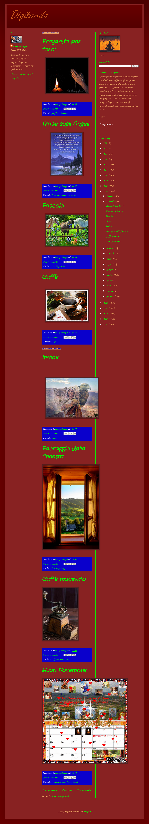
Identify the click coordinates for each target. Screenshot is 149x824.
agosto (110, 258)
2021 (106, 170)
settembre (111, 253)
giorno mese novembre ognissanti (64, 782)
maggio (110, 275)
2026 (106, 143)
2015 (106, 308)
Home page (67, 790)
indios (53, 438)
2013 (106, 319)
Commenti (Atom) (60, 796)
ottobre (110, 248)
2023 (106, 159)
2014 (106, 313)
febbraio (110, 291)
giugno (110, 269)
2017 (106, 191)
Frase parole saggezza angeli (63, 195)
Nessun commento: (51, 109)
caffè (53, 342)
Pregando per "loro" (114, 205)
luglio (109, 264)
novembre (111, 201)
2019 (106, 180)
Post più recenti (49, 790)
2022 (106, 164)
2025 (106, 148)
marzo (110, 285)
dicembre (111, 196)
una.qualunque (20, 46)
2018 (106, 186)
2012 (106, 324)
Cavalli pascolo (58, 266)
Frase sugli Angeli (65, 124)
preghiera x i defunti (59, 113)
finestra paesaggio (58, 568)
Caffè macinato (63, 579)
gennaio (110, 296)
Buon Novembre (64, 670)
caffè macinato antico (60, 659)
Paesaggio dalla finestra (117, 231)
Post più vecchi (84, 790)
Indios (50, 357)
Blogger (87, 811)
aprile (109, 280)
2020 (106, 175)
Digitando (28, 14)
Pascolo (53, 206)
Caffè (49, 277)
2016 (106, 303)
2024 (106, 154)
